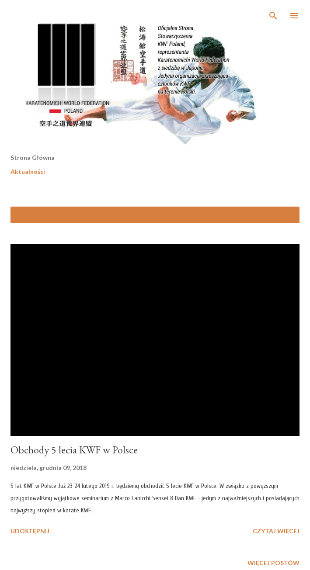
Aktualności (27, 171)
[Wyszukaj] (273, 15)
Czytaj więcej (276, 531)
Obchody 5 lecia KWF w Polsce (74, 449)
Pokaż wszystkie (266, 214)
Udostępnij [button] (29, 531)
